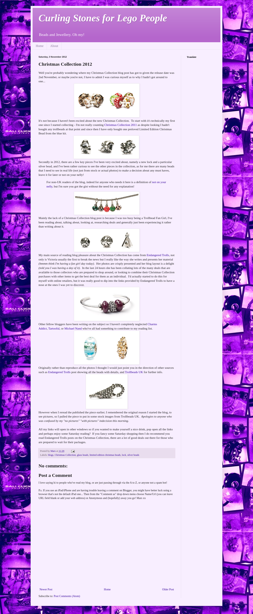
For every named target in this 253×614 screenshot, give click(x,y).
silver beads (133, 455)
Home (39, 46)
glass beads (82, 455)
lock (124, 455)
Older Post (168, 589)
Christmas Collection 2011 (120, 124)
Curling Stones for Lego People (103, 17)
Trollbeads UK (134, 372)
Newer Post (46, 589)
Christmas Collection (65, 455)
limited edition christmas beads (105, 455)
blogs (50, 455)
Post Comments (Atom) (67, 596)
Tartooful (53, 328)
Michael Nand (73, 328)
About (54, 46)
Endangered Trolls (158, 255)
